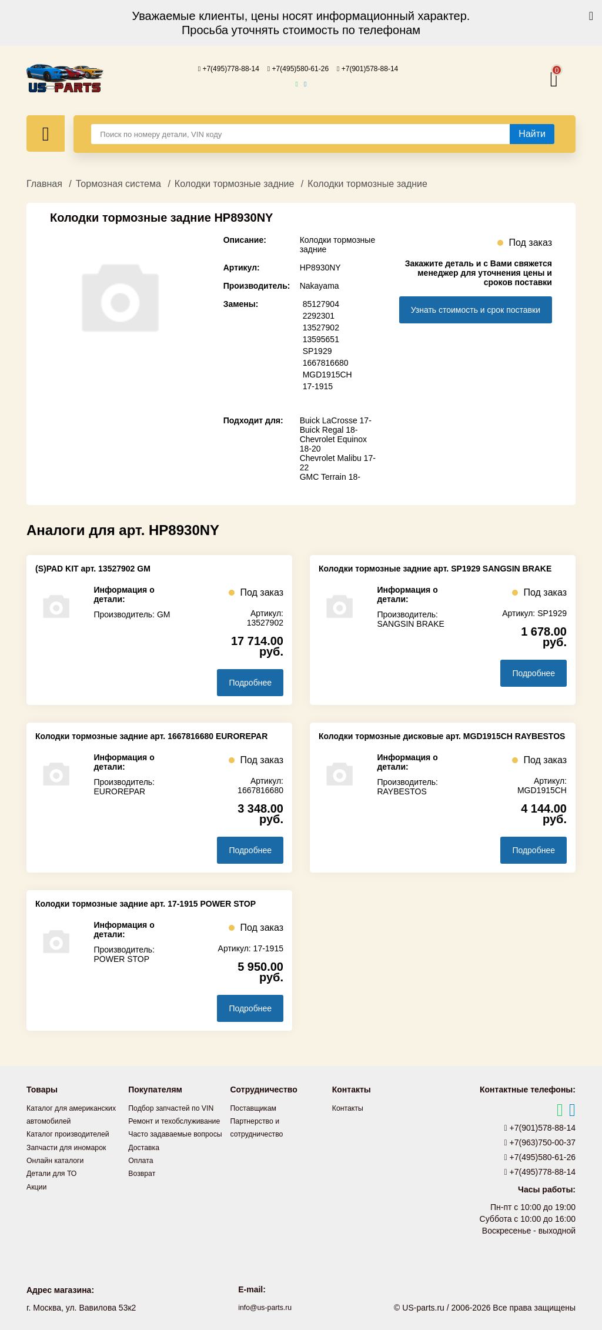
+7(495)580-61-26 (298, 68)
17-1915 (318, 385)
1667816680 (326, 362)
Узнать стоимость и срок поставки (475, 309)
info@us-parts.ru (265, 1306)
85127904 (321, 303)
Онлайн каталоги (59, 1172)
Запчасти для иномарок (71, 1159)
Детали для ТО (54, 1184)
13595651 (321, 338)
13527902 (321, 327)
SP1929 (317, 350)
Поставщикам (256, 1107)
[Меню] (45, 133)
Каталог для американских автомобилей (53, 1120)
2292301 (319, 315)
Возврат (143, 1197)
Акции (37, 1197)
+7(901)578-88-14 (378, 68)
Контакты (349, 1107)
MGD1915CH (327, 374)
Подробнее (250, 682)
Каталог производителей (73, 1146)
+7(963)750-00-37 (540, 1142)
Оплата (142, 1184)
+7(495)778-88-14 (219, 68)
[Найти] (532, 133)
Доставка (145, 1172)
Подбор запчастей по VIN (176, 1107)
